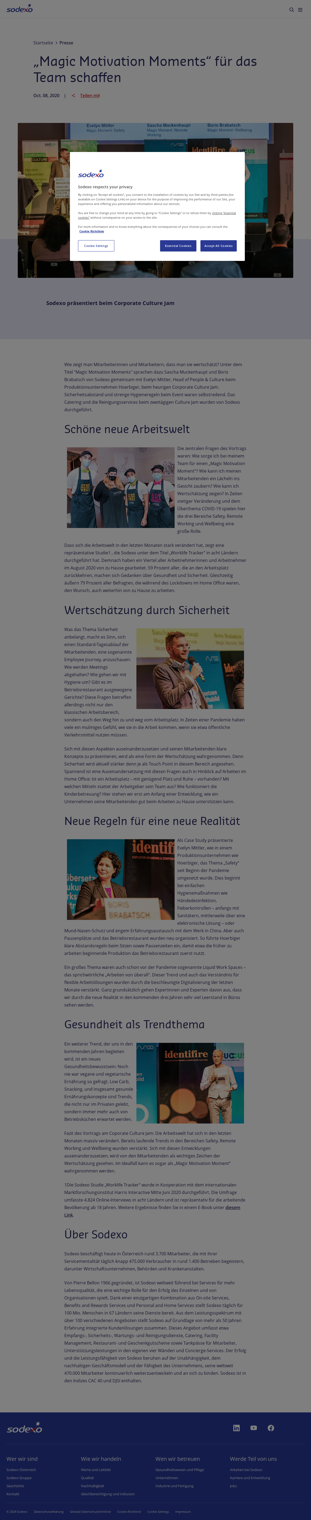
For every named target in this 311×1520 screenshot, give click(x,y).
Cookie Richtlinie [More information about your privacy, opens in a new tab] (91, 231)
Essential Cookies (178, 246)
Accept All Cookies (218, 246)
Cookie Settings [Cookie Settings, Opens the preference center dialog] (96, 246)
